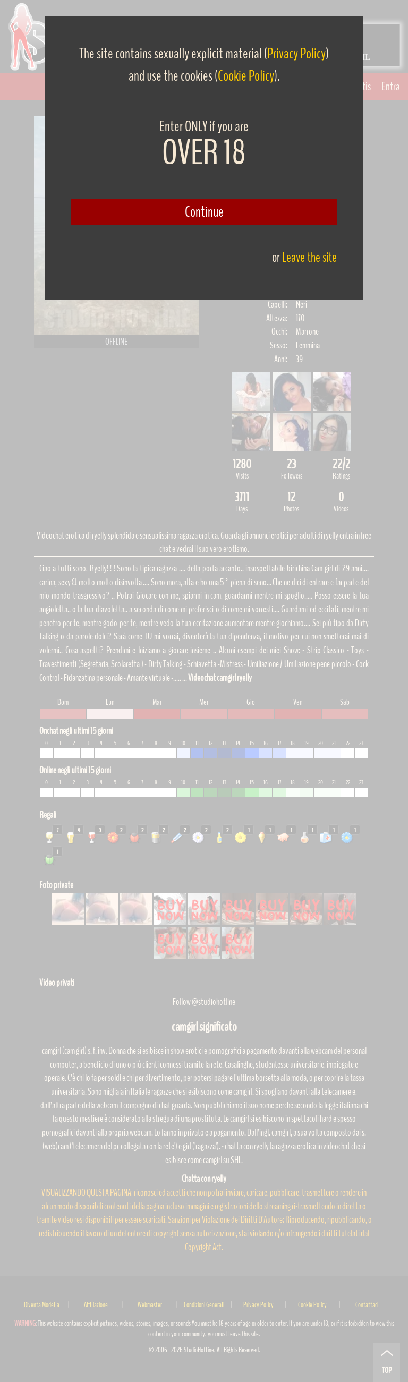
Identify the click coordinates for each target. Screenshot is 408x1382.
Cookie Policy (246, 76)
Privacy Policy (296, 54)
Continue (204, 212)
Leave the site (309, 257)
